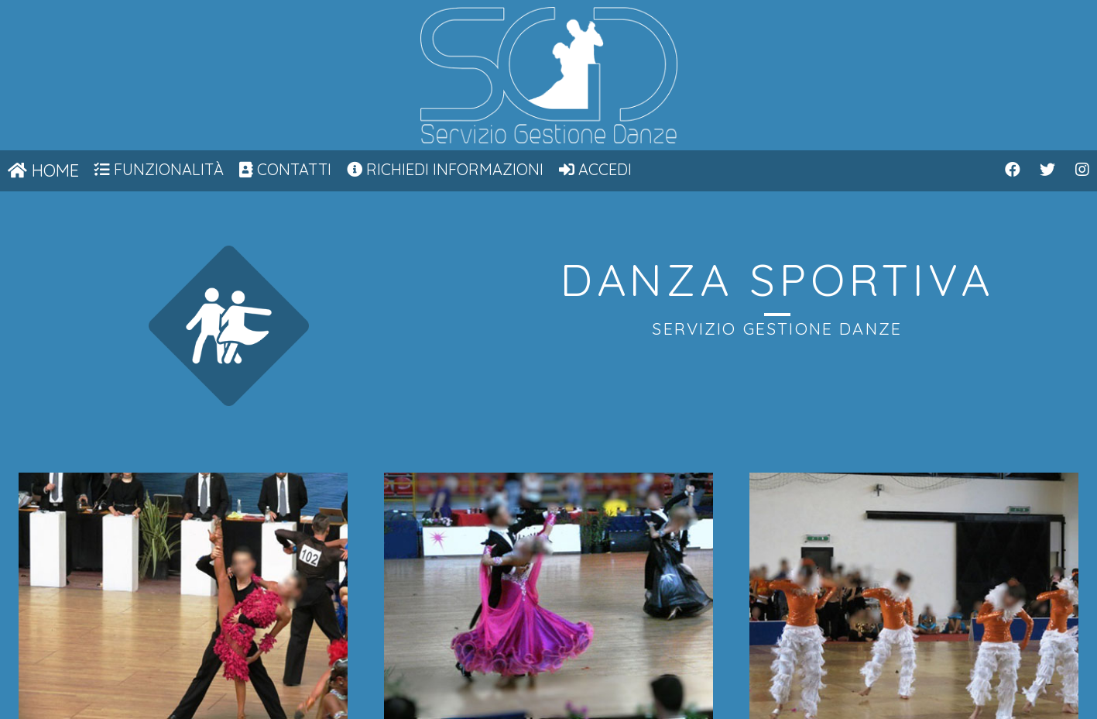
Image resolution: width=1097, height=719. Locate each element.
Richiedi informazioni (445, 169)
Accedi (595, 169)
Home (43, 170)
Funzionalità (159, 169)
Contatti (285, 169)
